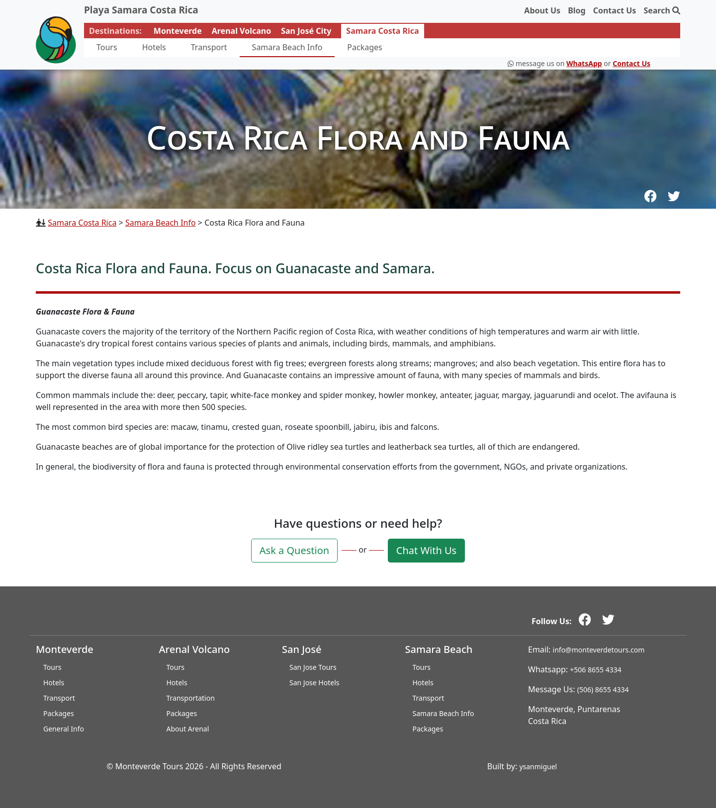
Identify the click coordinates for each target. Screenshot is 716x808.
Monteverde (178, 30)
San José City (306, 30)
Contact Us (614, 10)
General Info (63, 728)
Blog (577, 10)
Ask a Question (294, 550)
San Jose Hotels (314, 682)
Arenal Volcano (241, 30)
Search (661, 10)
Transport (209, 47)
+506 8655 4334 (595, 669)
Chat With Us (426, 550)
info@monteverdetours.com (599, 649)
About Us (542, 10)
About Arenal (188, 728)
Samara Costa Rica (382, 30)
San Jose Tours (313, 667)
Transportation (191, 698)
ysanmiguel (538, 766)
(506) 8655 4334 (603, 689)
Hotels (154, 47)
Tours (106, 47)
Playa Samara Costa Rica (141, 9)
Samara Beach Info (287, 47)
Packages (364, 47)
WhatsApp (584, 63)
